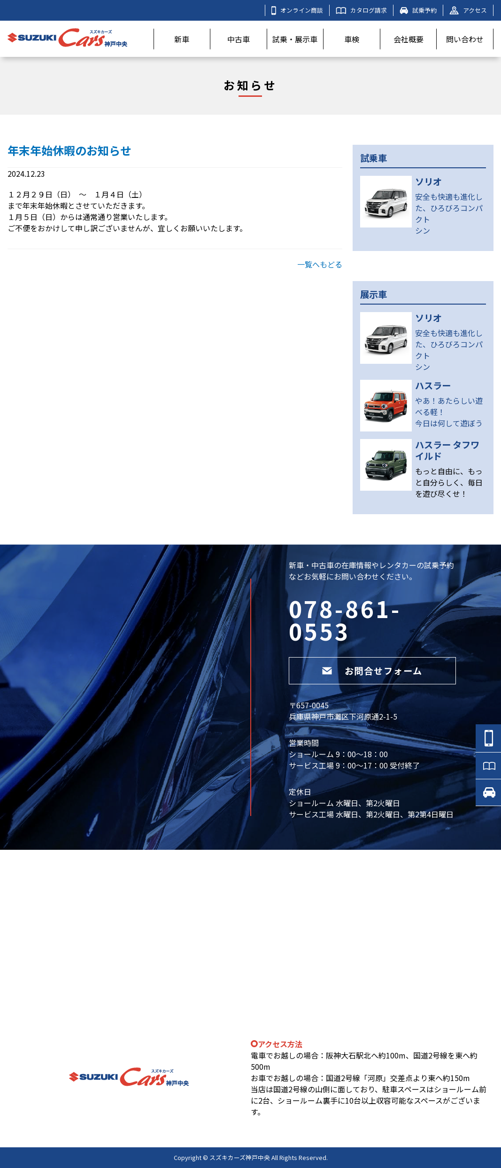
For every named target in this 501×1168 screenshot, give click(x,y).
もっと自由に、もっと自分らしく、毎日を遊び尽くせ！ (449, 482)
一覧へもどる (319, 264)
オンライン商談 (297, 10)
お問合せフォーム (372, 670)
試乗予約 (418, 10)
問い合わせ (465, 39)
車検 (351, 39)
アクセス (468, 10)
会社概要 (408, 39)
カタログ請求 (361, 10)
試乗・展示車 (294, 39)
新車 (181, 39)
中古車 (238, 39)
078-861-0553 (345, 619)
